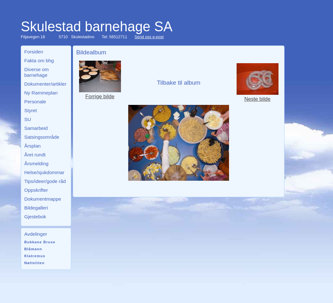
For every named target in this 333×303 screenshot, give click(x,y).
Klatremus (34, 256)
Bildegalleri (36, 207)
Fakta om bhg (39, 60)
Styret (30, 110)
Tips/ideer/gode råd (45, 181)
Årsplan (32, 145)
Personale (35, 101)
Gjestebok (35, 216)
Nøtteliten (34, 263)
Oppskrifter (36, 190)
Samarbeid (36, 128)
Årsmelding (36, 163)
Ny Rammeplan (41, 92)
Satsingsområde (41, 137)
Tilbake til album (178, 82)
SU (27, 119)
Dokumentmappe (42, 199)
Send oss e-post (149, 36)
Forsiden (33, 51)
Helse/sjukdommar (44, 172)
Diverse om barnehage (36, 72)
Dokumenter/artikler (45, 84)
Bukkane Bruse (39, 242)
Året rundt (34, 154)
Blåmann (33, 249)
